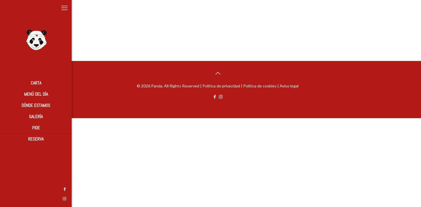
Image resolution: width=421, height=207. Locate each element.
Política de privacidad (221, 85)
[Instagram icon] (7, 198)
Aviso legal (289, 85)
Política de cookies (259, 85)
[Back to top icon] (218, 73)
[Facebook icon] (7, 189)
